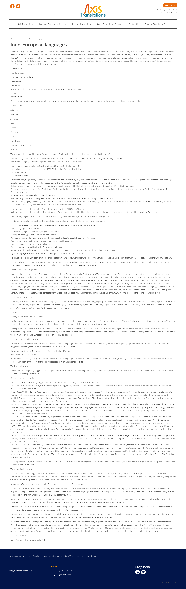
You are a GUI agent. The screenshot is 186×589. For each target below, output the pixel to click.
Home (12, 39)
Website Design (167, 583)
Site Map (69, 556)
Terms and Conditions (86, 556)
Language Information (52, 556)
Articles (20, 39)
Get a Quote (170, 5)
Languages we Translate (19, 556)
